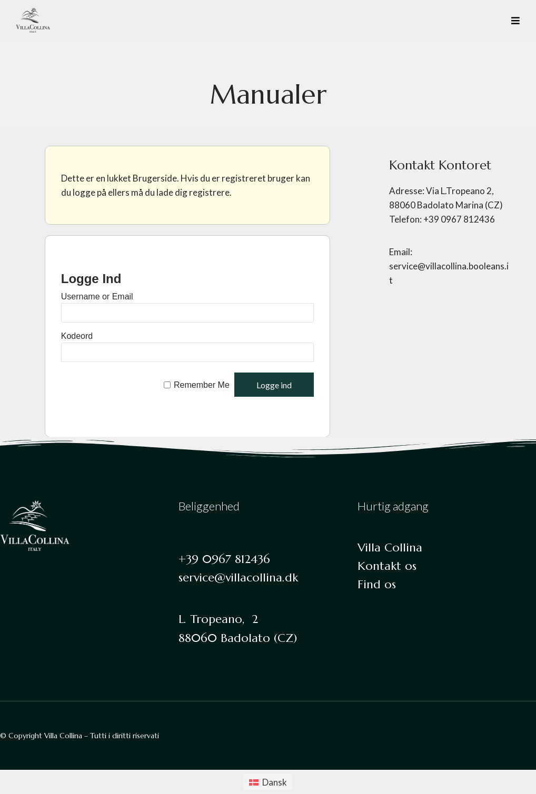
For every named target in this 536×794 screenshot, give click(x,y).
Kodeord (77, 335)
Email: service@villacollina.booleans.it (449, 266)
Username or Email (97, 296)
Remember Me (202, 385)
